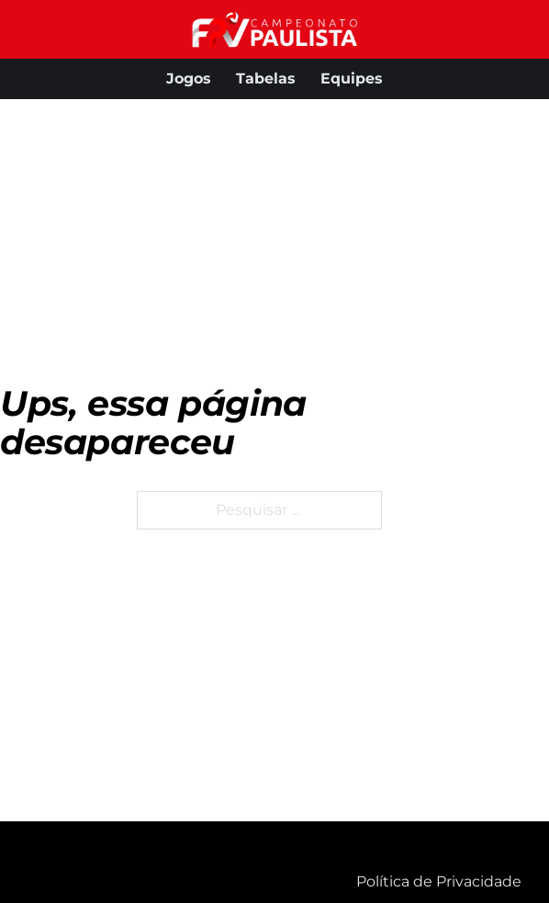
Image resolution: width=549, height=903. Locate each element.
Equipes (351, 78)
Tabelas (266, 78)
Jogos (188, 78)
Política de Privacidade (438, 881)
